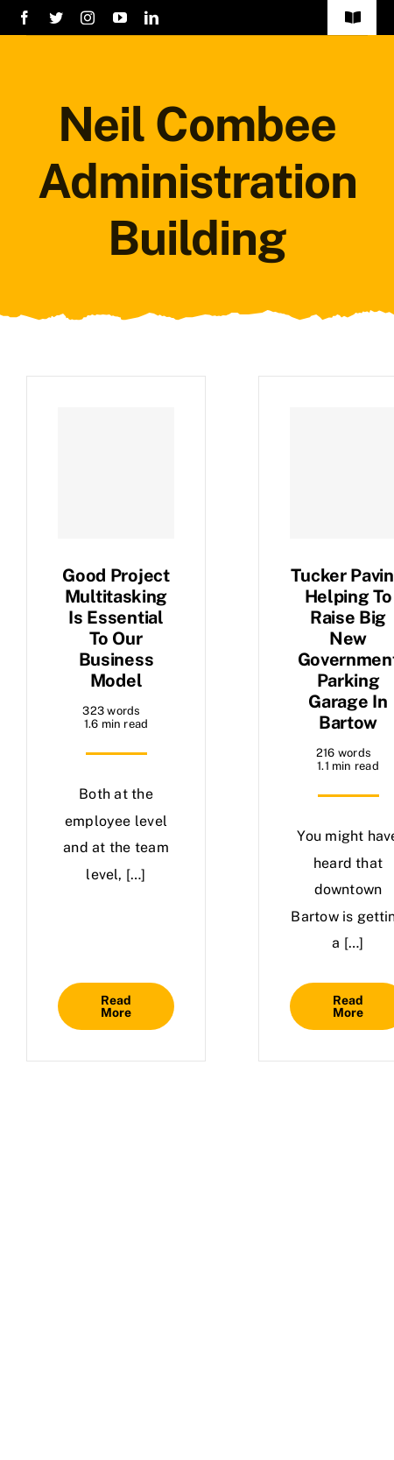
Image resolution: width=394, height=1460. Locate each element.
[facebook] (25, 18)
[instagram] (88, 18)
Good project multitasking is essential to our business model (115, 628)
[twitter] (56, 18)
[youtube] (120, 18)
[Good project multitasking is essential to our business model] (116, 473)
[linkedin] (151, 18)
